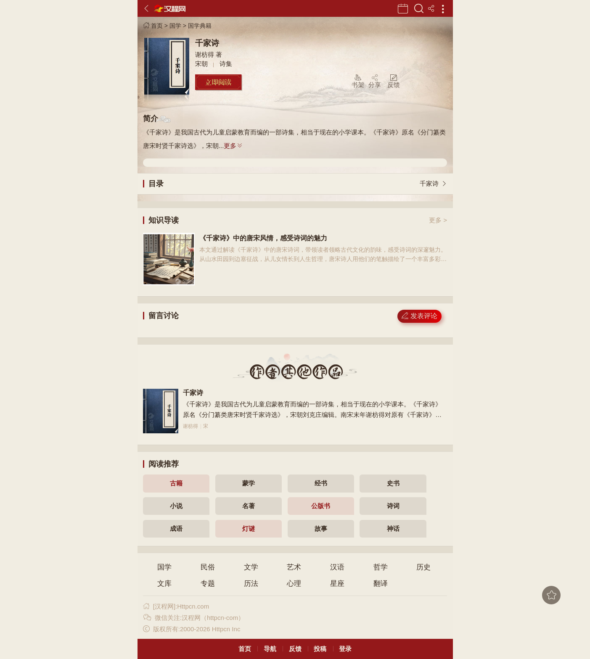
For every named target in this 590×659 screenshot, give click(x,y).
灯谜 (248, 528)
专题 (208, 584)
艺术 (294, 567)
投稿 (320, 648)
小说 (176, 505)
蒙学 (248, 483)
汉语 (337, 567)
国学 (175, 25)
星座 (337, 584)
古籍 (176, 483)
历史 (423, 567)
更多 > (438, 220)
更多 (233, 145)
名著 (248, 505)
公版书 (320, 505)
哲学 (380, 567)
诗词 (393, 505)
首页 (153, 25)
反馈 (295, 648)
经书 (321, 483)
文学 (251, 567)
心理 (294, 584)
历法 (251, 584)
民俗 (208, 567)
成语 (176, 528)
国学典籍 (200, 25)
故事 (321, 528)
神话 (393, 528)
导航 (270, 648)
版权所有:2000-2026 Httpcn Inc (191, 629)
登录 (345, 648)
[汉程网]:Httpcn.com (176, 606)
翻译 (380, 584)
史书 (393, 483)
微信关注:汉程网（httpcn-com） (193, 617)
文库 (164, 584)
